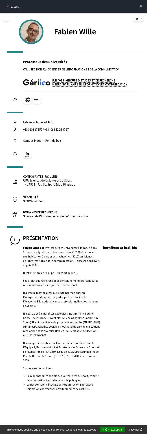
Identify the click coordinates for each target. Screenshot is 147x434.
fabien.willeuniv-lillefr (38, 122)
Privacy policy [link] (134, 429)
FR (138, 19)
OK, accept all (112, 429)
